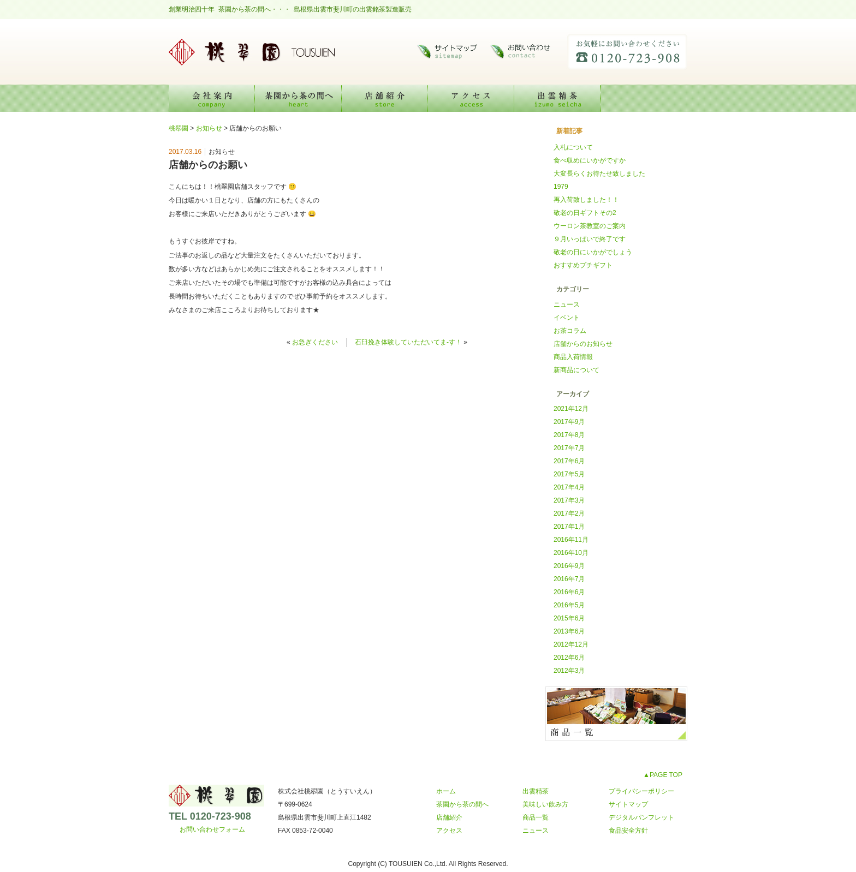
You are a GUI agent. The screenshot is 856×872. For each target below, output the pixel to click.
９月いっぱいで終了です (590, 239)
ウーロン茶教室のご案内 (590, 226)
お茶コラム (570, 331)
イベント (567, 317)
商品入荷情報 (573, 357)
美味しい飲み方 (644, 98)
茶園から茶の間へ (298, 98)
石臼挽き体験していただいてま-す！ (408, 342)
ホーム (446, 791)
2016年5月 (569, 605)
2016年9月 (569, 566)
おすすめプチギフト (583, 265)
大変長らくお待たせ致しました (599, 173)
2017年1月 (569, 526)
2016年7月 (569, 579)
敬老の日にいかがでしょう (593, 252)
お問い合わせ (523, 51)
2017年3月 (569, 500)
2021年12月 (571, 409)
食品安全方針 (628, 830)
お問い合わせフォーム (212, 829)
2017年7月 (569, 448)
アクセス (471, 98)
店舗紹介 (385, 98)
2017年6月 (569, 461)
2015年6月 (569, 618)
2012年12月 (571, 644)
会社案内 (212, 98)
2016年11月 (571, 539)
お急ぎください (315, 342)
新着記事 (569, 131)
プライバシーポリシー (641, 791)
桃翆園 (250, 51)
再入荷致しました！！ (586, 200)
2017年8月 (569, 435)
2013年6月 (569, 631)
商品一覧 (535, 817)
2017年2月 (569, 513)
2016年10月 (571, 553)
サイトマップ (447, 51)
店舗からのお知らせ (583, 344)
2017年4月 (569, 487)
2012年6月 (569, 657)
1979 (561, 186)
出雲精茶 (557, 98)
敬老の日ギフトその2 (585, 213)
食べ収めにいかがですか (590, 160)
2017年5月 (569, 474)
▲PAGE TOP (662, 775)
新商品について (576, 370)
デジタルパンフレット (641, 817)
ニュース (567, 304)
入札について (573, 147)
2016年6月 (569, 592)
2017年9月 (569, 422)
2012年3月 (569, 670)
